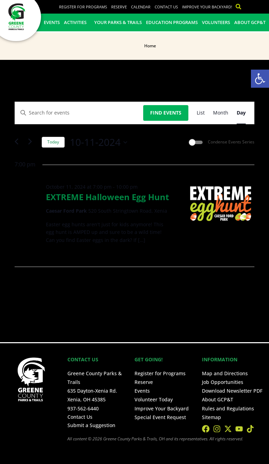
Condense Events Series (231, 142)
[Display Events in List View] (201, 113)
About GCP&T (250, 22)
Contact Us (166, 6)
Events (52, 22)
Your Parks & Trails (118, 22)
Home (150, 46)
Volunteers (216, 22)
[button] (260, 79)
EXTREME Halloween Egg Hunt (107, 197)
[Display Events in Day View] (241, 113)
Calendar (140, 6)
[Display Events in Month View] (220, 113)
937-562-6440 (83, 408)
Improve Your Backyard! (207, 6)
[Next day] (32, 142)
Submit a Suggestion (91, 425)
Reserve (119, 6)
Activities (77, 22)
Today (53, 142)
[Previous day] (19, 142)
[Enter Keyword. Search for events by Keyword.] (79, 113)
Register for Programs (83, 6)
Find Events (165, 112)
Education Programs (172, 22)
